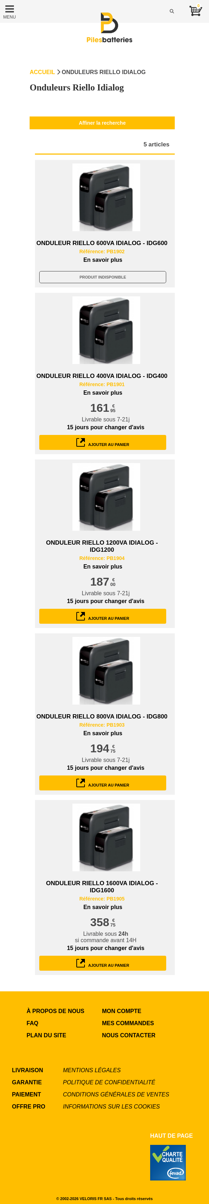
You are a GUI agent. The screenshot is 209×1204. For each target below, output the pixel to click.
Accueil (42, 72)
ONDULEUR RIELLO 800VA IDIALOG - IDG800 (101, 716)
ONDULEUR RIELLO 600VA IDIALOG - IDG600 (101, 243)
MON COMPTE (121, 1011)
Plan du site (46, 1035)
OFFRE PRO (28, 1107)
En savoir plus (102, 260)
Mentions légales (92, 1070)
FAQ (33, 1023)
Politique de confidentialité (109, 1082)
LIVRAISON (27, 1070)
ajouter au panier (102, 442)
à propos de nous (56, 1011)
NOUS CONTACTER (129, 1035)
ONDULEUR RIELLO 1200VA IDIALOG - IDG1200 (102, 546)
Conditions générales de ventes (116, 1094)
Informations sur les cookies (111, 1107)
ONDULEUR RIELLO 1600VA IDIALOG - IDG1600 (102, 887)
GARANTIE (27, 1082)
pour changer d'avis (105, 427)
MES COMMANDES (128, 1023)
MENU (9, 11)
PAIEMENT (26, 1094)
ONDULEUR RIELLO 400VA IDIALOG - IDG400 (101, 376)
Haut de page (171, 1136)
